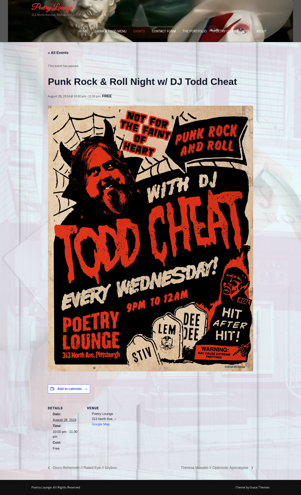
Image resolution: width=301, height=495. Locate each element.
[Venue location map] (147, 428)
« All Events (58, 53)
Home (83, 31)
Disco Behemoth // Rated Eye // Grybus (84, 468)
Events (139, 31)
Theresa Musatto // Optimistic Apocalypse (215, 468)
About (261, 31)
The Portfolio (195, 31)
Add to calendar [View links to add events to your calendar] (69, 389)
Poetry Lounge (51, 8)
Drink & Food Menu (110, 31)
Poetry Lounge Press (231, 31)
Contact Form (164, 31)
